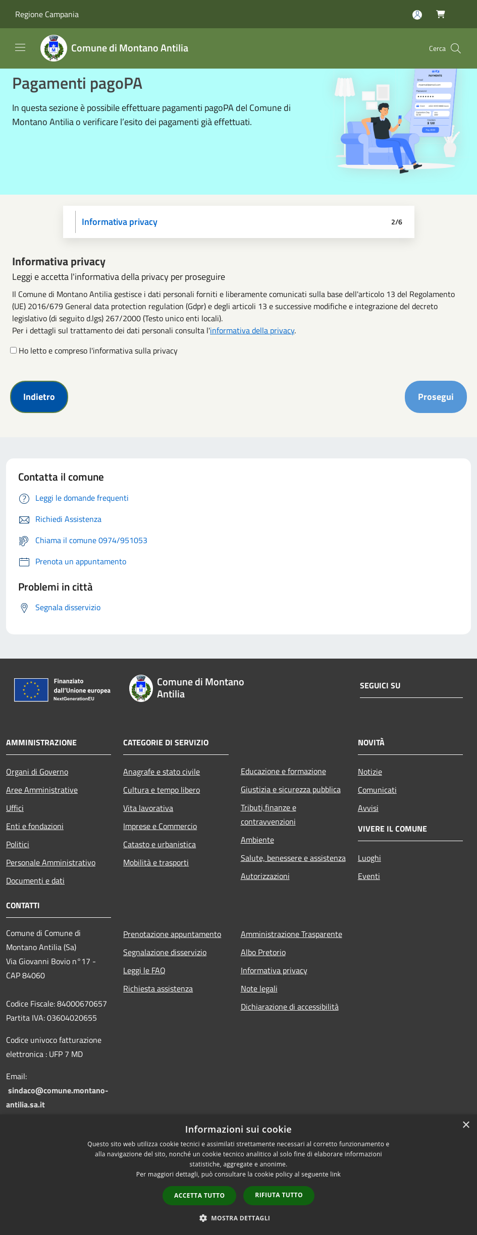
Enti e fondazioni (35, 826)
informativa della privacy (252, 330)
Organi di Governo (37, 772)
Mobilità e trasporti (156, 862)
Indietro (39, 396)
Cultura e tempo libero (161, 790)
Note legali (259, 988)
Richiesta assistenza (158, 988)
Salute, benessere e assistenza (293, 858)
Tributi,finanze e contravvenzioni (268, 814)
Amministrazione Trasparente (291, 934)
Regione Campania (47, 14)
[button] (239, 1218)
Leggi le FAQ (144, 970)
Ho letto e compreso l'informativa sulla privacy (98, 350)
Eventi (369, 876)
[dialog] (238, 1174)
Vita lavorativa (148, 808)
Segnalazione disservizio (164, 952)
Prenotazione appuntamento (172, 934)
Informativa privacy (274, 970)
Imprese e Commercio (160, 826)
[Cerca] (456, 48)
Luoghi (369, 858)
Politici (17, 844)
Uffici (15, 808)
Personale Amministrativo (50, 862)
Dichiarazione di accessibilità (290, 1007)
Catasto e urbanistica (159, 844)
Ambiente (257, 840)
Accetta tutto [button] (199, 1195)
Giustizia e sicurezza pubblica (291, 789)
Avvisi (368, 808)
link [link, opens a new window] (335, 1174)
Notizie (370, 772)
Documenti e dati (35, 880)
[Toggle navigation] (20, 47)
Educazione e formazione (283, 771)
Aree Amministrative (42, 790)
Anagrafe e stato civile (161, 772)
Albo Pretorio (263, 952)
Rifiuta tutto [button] (279, 1195)
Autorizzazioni (265, 876)
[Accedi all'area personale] (417, 15)
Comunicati (377, 790)
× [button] (465, 1125)
